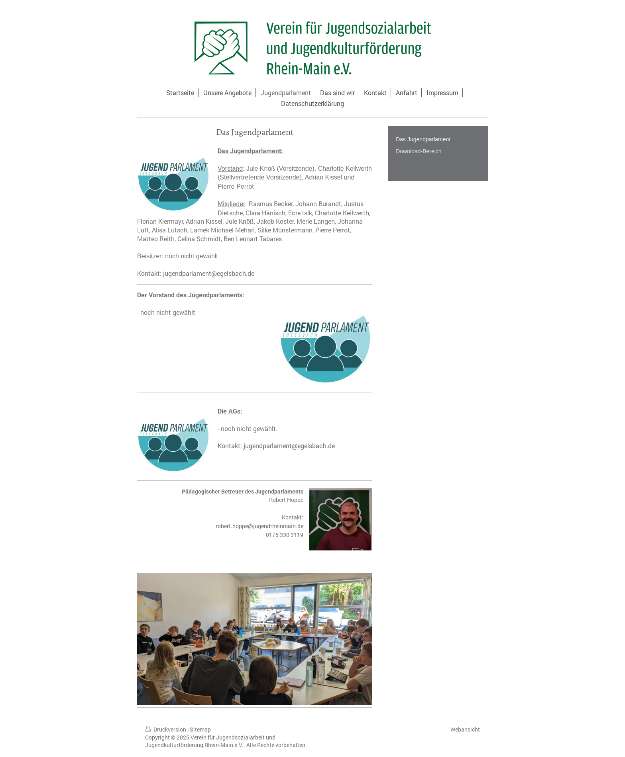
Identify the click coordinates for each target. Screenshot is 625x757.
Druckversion (166, 729)
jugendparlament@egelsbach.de (208, 273)
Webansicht (465, 729)
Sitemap (200, 729)
